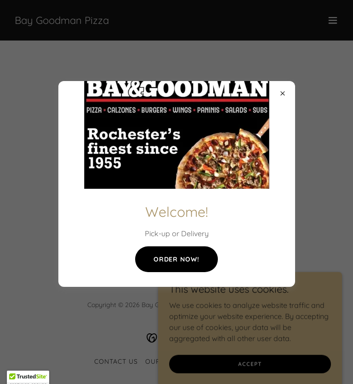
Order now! (177, 259)
